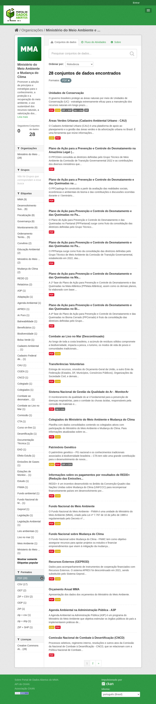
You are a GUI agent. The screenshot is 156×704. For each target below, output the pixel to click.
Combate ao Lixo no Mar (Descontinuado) (76, 336)
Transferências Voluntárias (66, 364)
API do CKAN (22, 684)
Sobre (116, 42)
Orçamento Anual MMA (64, 589)
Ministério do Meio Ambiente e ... (73, 30)
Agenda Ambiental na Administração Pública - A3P (82, 610)
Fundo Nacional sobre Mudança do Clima (76, 534)
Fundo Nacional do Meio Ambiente (72, 506)
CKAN (107, 684)
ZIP (86, 110)
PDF (52, 110)
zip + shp (78, 110)
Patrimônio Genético (62, 447)
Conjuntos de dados (63, 42)
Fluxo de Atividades (93, 42)
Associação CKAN (25, 688)
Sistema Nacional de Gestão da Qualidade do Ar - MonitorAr (89, 391)
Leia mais (23, 116)
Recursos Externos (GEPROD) (69, 561)
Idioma (105, 689)
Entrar (136, 2)
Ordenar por (56, 64)
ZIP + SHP (67, 110)
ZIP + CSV (67, 464)
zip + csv (60, 409)
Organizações (32, 30)
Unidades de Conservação (66, 92)
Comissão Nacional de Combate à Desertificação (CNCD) (86, 637)
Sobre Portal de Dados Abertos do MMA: (37, 679)
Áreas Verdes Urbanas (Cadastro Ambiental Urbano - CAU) (88, 120)
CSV (58, 110)
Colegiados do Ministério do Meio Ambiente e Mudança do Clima (92, 419)
